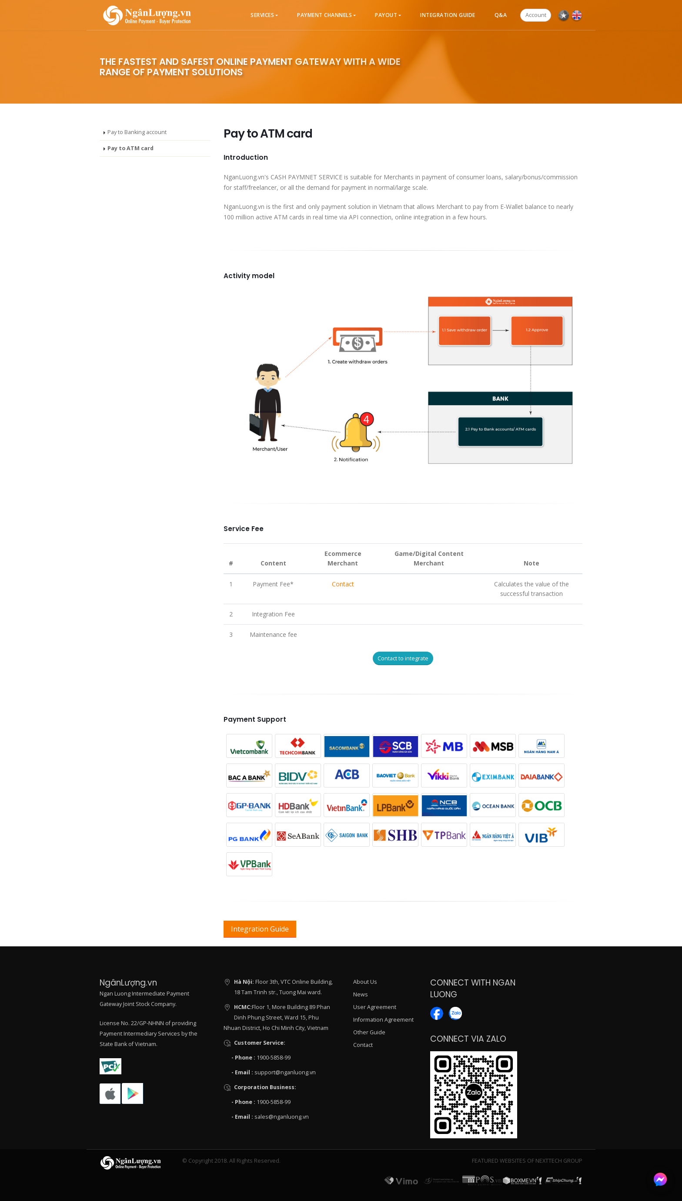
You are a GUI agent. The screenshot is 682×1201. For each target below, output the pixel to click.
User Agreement (374, 1007)
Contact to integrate (403, 658)
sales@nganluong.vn (281, 1116)
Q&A (501, 15)
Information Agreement (383, 1019)
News (360, 994)
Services (262, 15)
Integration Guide (447, 15)
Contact (343, 584)
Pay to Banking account (137, 132)
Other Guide (369, 1032)
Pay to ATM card (130, 148)
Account (535, 15)
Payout (386, 15)
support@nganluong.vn (285, 1072)
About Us (365, 982)
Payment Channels (324, 15)
